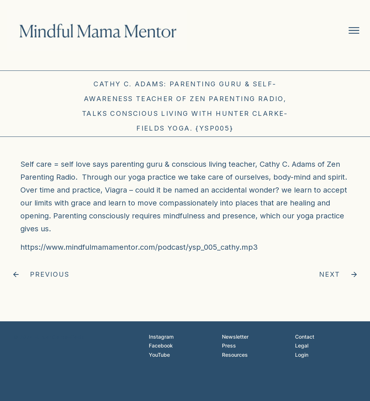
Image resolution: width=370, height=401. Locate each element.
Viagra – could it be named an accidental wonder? (192, 190)
